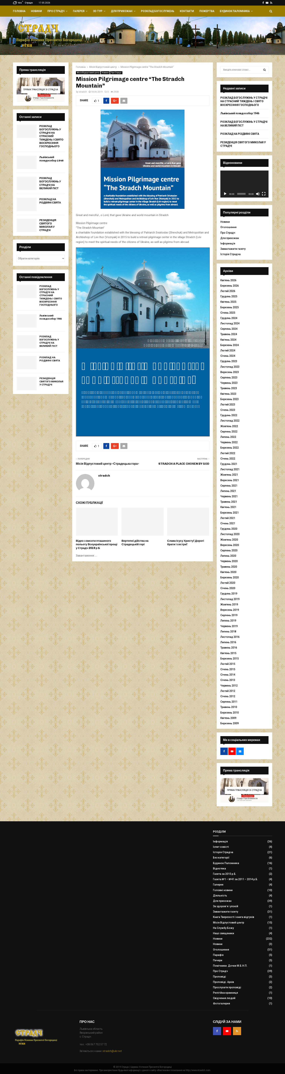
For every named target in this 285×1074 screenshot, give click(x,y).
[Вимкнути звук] (258, 194)
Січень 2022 (227, 458)
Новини (36, 11)
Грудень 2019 (228, 593)
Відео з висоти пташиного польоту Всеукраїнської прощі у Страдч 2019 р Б (96, 544)
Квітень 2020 (228, 572)
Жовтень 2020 (229, 539)
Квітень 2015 (228, 653)
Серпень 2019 (228, 615)
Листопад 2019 (229, 599)
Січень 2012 (227, 696)
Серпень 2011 (228, 701)
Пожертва (206, 11)
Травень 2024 (228, 334)
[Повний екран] (264, 194)
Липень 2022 (228, 436)
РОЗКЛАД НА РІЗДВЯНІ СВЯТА (50, 201)
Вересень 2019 (229, 609)
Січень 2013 (227, 680)
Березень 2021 (229, 512)
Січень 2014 (227, 674)
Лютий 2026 (227, 291)
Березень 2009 (229, 723)
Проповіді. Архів (223, 982)
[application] (244, 184)
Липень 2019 (228, 620)
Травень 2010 (228, 707)
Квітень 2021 (228, 507)
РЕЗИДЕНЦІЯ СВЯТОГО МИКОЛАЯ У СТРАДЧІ (47, 225)
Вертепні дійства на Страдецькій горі (134, 542)
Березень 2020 (229, 577)
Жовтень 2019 (229, 604)
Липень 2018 (228, 631)
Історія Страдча (230, 254)
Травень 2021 (228, 501)
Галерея (78, 11)
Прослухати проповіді (227, 987)
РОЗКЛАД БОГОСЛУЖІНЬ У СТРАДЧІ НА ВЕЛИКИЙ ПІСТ (50, 183)
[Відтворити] (225, 194)
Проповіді (219, 976)
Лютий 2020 (227, 582)
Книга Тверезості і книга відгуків (233, 917)
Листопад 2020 (229, 534)
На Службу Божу (223, 927)
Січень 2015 (227, 669)
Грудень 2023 (228, 361)
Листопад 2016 (229, 636)
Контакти (187, 11)
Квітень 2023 (228, 393)
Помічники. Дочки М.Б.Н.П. (230, 965)
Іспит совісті (221, 846)
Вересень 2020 (229, 545)
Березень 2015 (229, 658)
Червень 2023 (229, 382)
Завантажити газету (233, 248)
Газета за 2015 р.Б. (224, 873)
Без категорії (221, 857)
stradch (83, 92)
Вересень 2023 (229, 372)
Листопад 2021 (229, 469)
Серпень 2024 (228, 328)
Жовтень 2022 (229, 426)
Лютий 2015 (227, 663)
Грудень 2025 (228, 296)
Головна (19, 11)
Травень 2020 (228, 566)
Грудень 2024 (228, 318)
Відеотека (219, 868)
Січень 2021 (227, 523)
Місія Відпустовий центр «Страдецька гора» (107, 463)
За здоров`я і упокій (225, 906)
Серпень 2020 (228, 550)
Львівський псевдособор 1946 (51, 159)
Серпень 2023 (228, 377)
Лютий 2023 (227, 404)
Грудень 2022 (228, 415)
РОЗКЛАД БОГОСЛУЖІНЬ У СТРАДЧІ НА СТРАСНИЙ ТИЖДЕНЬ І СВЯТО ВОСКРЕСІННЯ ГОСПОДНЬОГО (51, 136)
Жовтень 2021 (229, 474)
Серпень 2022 (228, 431)
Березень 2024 (229, 345)
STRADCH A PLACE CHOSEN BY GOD (183, 463)
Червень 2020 (229, 561)
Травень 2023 (228, 388)
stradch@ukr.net (112, 1051)
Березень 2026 (229, 285)
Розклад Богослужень (157, 11)
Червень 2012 (229, 685)
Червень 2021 (229, 496)
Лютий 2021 (227, 518)
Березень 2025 (229, 307)
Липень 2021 (228, 491)
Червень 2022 (229, 442)
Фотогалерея (221, 1003)
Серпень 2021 (228, 485)
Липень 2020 (228, 555)
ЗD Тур (97, 11)
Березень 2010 (229, 712)
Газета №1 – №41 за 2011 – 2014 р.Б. (235, 879)
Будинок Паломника (235, 11)
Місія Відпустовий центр (88, 73)
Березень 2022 (229, 447)
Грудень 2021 (228, 463)
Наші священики (223, 933)
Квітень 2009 (228, 717)
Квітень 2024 (228, 339)
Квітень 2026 (228, 280)
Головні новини (223, 890)
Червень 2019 (229, 626)
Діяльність (220, 895)
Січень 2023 (227, 409)
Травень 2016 (228, 647)
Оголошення (228, 227)
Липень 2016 (228, 642)
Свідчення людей (224, 998)
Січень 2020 (227, 588)
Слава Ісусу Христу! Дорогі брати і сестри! (185, 542)
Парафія (218, 954)
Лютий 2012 (227, 690)
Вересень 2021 (229, 480)
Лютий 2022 (227, 453)
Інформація (227, 243)
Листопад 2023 (229, 366)
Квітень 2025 (228, 301)
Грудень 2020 (228, 528)
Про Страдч (55, 11)
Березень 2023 (229, 399)
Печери (217, 960)
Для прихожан (121, 11)
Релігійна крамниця (225, 992)
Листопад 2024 (229, 323)
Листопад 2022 (229, 420)
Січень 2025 (227, 312)
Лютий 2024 (227, 350)
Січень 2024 (227, 355)
